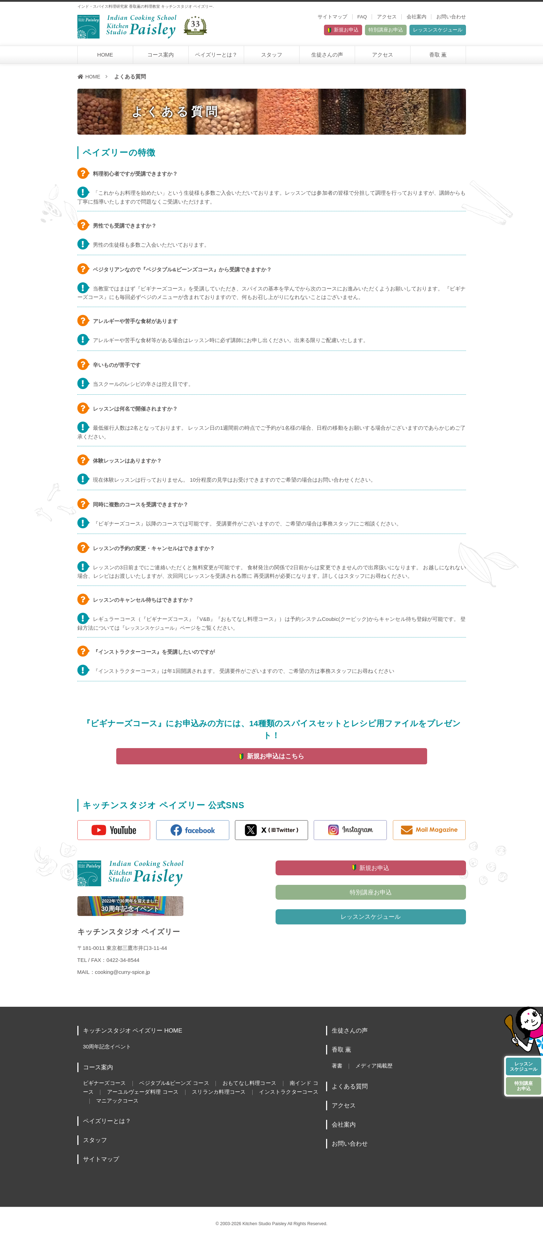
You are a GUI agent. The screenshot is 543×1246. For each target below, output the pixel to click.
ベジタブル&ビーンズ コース (179, 1089)
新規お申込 (304, 31)
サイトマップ (332, 16)
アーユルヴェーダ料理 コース (160, 1098)
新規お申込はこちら (276, 759)
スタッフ (271, 57)
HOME (105, 57)
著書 (337, 1072)
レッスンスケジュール (428, 31)
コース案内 (160, 57)
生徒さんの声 (327, 57)
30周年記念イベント (109, 1053)
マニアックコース (148, 1106)
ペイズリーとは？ (216, 57)
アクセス (387, 16)
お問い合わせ (451, 16)
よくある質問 (351, 1092)
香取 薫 (438, 57)
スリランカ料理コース (240, 1098)
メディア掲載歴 (377, 1072)
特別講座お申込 (359, 31)
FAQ (362, 16)
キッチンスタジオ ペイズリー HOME (135, 1037)
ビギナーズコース (105, 1089)
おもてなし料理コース (258, 1089)
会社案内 (416, 16)
